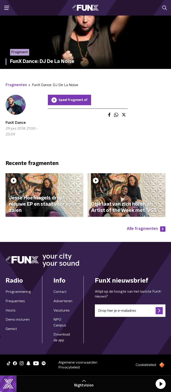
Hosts (11, 310)
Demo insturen (18, 319)
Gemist (11, 329)
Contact (60, 291)
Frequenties (15, 301)
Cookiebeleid (146, 365)
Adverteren (62, 301)
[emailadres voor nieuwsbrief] (130, 310)
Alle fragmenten (146, 229)
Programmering (18, 291)
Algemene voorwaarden (77, 362)
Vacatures (61, 310)
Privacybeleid (69, 367)
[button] (160, 384)
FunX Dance (16, 123)
